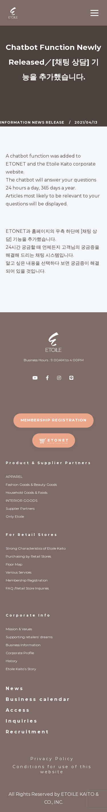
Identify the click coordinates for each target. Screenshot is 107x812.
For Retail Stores (32, 535)
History (11, 661)
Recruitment (27, 732)
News (15, 688)
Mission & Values (19, 629)
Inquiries (22, 721)
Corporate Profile (20, 653)
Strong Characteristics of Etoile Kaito (36, 548)
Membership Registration (27, 580)
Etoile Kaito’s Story (21, 669)
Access (18, 710)
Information (15, 122)
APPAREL (14, 476)
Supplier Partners (20, 508)
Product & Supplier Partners (48, 463)
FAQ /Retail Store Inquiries (27, 588)
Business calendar (38, 699)
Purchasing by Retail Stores (28, 556)
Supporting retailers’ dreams (29, 637)
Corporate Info (28, 615)
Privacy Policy (52, 758)
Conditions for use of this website (52, 769)
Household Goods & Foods (26, 492)
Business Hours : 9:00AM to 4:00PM (54, 360)
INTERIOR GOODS (21, 500)
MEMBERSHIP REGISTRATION (53, 420)
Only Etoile (15, 516)
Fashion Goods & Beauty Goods (31, 484)
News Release (48, 122)
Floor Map (14, 564)
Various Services (18, 572)
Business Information (23, 645)
